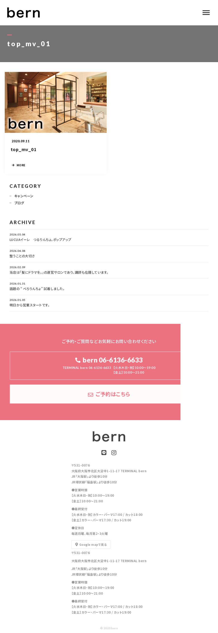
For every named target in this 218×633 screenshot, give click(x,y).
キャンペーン (23, 198)
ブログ (19, 205)
